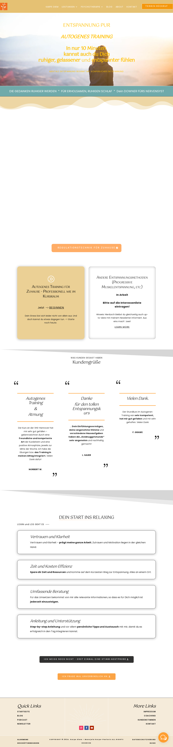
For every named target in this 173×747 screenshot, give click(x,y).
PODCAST (22, 720)
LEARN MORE (122, 326)
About (119, 6)
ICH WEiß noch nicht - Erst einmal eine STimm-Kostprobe (85, 659)
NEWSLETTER (24, 724)
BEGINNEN (56, 307)
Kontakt (132, 6)
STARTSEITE (23, 711)
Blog (109, 6)
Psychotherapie (90, 6)
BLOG (20, 715)
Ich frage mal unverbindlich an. (85, 676)
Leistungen (68, 6)
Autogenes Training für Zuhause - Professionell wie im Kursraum (50, 292)
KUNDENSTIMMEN (147, 720)
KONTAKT (151, 724)
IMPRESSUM (150, 711)
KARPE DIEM (52, 6)
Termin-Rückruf (156, 6)
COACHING (150, 715)
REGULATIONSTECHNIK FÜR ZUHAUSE (86, 248)
